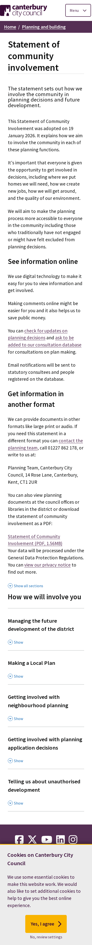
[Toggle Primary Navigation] (78, 10)
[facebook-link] (19, 839)
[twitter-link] (32, 839)
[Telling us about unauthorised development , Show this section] (46, 790)
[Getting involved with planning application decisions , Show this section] (46, 748)
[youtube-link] (46, 839)
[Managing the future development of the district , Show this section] (46, 629)
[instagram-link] (73, 839)
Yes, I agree (46, 931)
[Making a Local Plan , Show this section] (46, 667)
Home (10, 27)
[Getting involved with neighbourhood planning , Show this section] (46, 705)
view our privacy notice (47, 565)
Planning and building (44, 27)
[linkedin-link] (60, 839)
